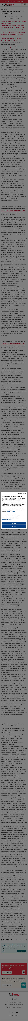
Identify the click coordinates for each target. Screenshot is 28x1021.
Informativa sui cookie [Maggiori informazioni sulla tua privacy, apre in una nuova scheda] (11, 511)
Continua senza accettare (21, 493)
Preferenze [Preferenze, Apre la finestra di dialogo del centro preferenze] (14, 523)
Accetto (14, 526)
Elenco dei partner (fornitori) (7, 519)
